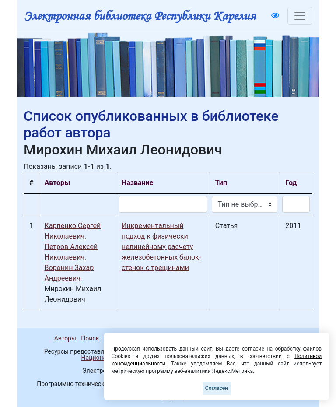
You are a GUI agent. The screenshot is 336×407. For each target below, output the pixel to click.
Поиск (90, 338)
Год (291, 183)
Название (137, 183)
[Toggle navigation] (299, 16)
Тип (221, 183)
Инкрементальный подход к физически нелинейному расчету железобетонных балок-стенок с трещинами (161, 246)
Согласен (216, 388)
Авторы (65, 338)
